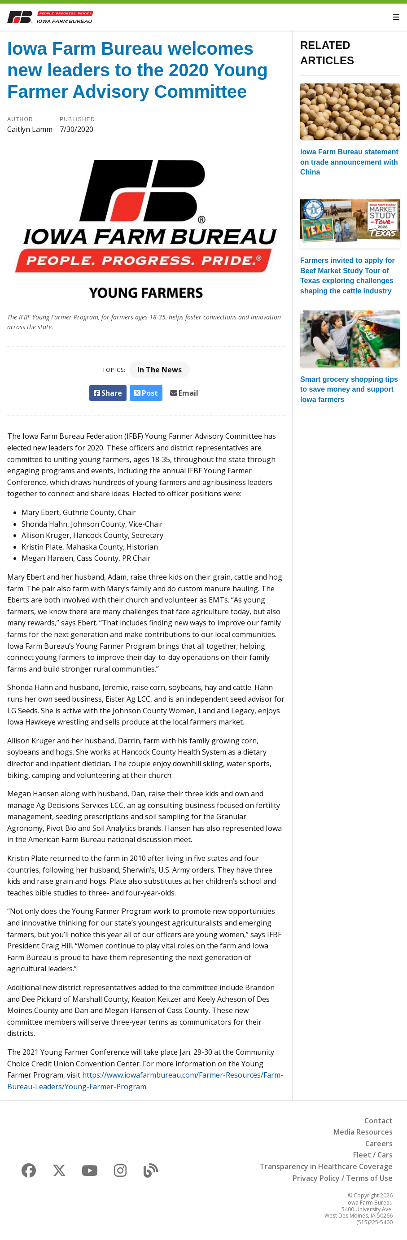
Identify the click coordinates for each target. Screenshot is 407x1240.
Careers (379, 1143)
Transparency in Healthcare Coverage (326, 1166)
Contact (378, 1121)
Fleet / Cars (373, 1155)
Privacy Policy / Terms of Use (343, 1178)
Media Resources (363, 1132)
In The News (159, 370)
